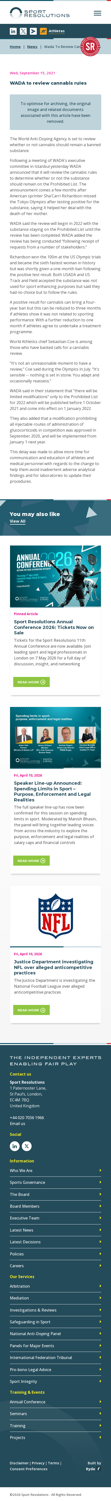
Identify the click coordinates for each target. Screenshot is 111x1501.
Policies (17, 1254)
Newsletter (33, 31)
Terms (53, 1462)
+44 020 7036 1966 (27, 1117)
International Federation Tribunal (41, 1357)
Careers (17, 1265)
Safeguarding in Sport (30, 1322)
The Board (19, 1194)
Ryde (90, 1468)
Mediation (19, 1298)
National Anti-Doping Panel (35, 1333)
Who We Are (21, 1170)
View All (17, 521)
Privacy (38, 1462)
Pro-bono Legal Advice (30, 1369)
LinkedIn (13, 31)
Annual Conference (27, 1402)
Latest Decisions (25, 1242)
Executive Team (24, 1218)
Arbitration (20, 1286)
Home (15, 46)
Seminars (18, 1413)
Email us (17, 1123)
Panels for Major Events (32, 1345)
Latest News (21, 1230)
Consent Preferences (29, 1468)
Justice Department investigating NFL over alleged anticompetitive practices (53, 967)
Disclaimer (19, 1462)
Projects (17, 1437)
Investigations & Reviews (33, 1310)
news (32, 46)
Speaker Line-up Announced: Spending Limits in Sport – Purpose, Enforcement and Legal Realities (52, 792)
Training (17, 1425)
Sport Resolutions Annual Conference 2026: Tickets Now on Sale (54, 627)
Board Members (24, 1206)
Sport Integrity (23, 1381)
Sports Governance (27, 1182)
